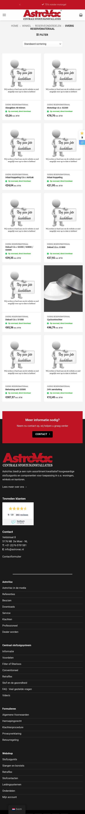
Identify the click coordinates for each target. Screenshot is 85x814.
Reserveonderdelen (48, 25)
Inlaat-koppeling (54, 177)
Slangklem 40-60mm (15, 107)
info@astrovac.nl (14, 549)
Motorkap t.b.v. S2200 (57, 107)
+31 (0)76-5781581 (15, 545)
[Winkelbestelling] (42, 44)
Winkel (26, 25)
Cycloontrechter (54, 319)
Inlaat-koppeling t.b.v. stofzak (19, 177)
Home (14, 25)
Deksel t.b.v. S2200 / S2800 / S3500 (19, 248)
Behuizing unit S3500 (15, 389)
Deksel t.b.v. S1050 (14, 319)
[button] (4, 15)
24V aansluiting (54, 389)
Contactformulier (11, 556)
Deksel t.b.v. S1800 (56, 247)
